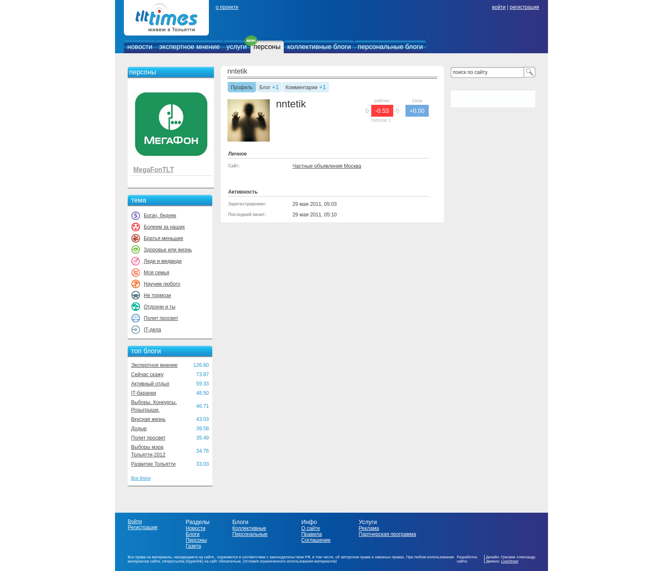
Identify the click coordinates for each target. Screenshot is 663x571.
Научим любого (162, 284)
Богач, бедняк (160, 216)
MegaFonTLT (153, 169)
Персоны (196, 540)
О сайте (310, 528)
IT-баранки (143, 393)
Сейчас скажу (147, 374)
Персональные (250, 534)
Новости (195, 528)
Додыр (139, 429)
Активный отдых (150, 384)
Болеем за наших (164, 227)
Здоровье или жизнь (168, 250)
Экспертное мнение (154, 365)
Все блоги (141, 478)
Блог (265, 88)
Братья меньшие (163, 238)
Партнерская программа (387, 534)
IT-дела (152, 330)
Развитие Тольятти (153, 464)
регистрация (524, 7)
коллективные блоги (319, 46)
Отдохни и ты (159, 307)
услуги (237, 46)
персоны (267, 46)
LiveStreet (509, 561)
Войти (135, 522)
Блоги (193, 534)
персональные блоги (390, 46)
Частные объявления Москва (327, 166)
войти (499, 7)
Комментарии (301, 88)
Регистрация (142, 527)
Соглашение (315, 540)
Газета (193, 546)
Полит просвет (161, 318)
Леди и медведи (162, 261)
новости (139, 46)
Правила (311, 534)
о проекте (227, 7)
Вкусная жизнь (148, 419)
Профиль (242, 88)
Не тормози (157, 295)
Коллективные (249, 528)
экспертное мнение (189, 46)
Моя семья (156, 273)
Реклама (369, 528)
